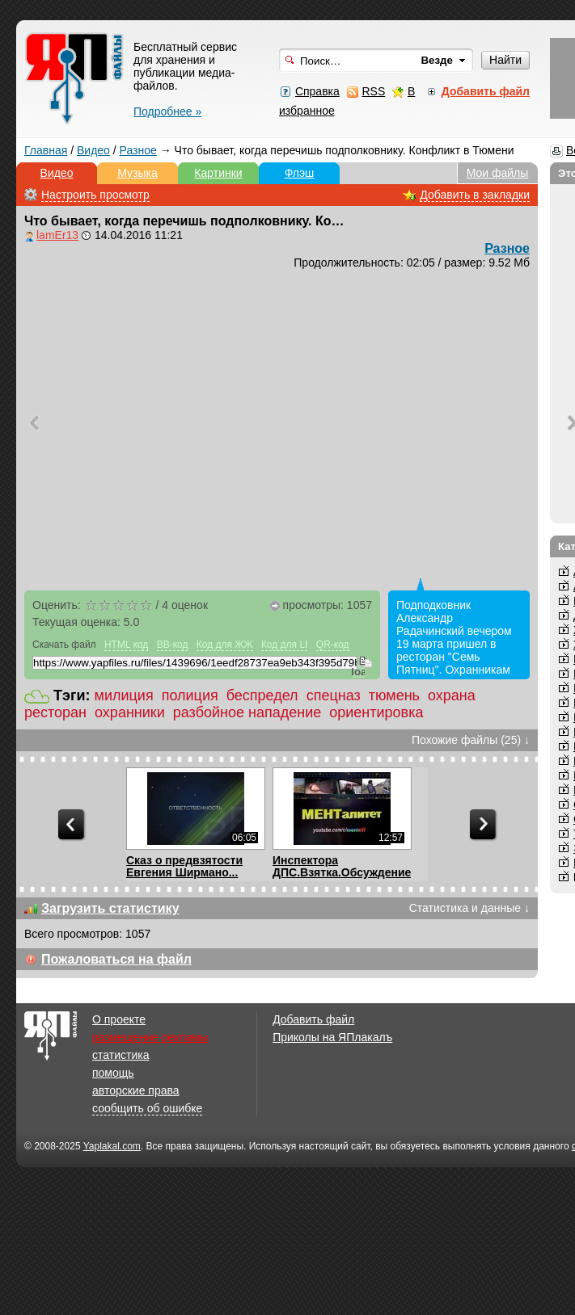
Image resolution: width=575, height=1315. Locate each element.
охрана (452, 695)
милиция (124, 695)
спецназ (334, 695)
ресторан (55, 712)
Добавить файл (313, 1019)
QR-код (332, 644)
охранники (130, 712)
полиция (190, 695)
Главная (45, 150)
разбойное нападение (247, 712)
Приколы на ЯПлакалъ (332, 1037)
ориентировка (376, 712)
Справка (317, 91)
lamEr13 (57, 235)
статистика (120, 1054)
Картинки (218, 172)
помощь (113, 1072)
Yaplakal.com (112, 1146)
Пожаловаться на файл (116, 959)
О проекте (119, 1019)
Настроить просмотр (95, 194)
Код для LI (284, 644)
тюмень (394, 695)
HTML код (126, 644)
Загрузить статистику (110, 908)
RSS (373, 91)
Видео (93, 150)
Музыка (137, 172)
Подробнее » (167, 111)
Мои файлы (498, 172)
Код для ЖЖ (225, 644)
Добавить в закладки (475, 194)
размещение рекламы (150, 1037)
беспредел (262, 695)
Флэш (300, 172)
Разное (138, 150)
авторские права (136, 1090)
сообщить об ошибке (147, 1108)
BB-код (172, 644)
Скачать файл (64, 644)
